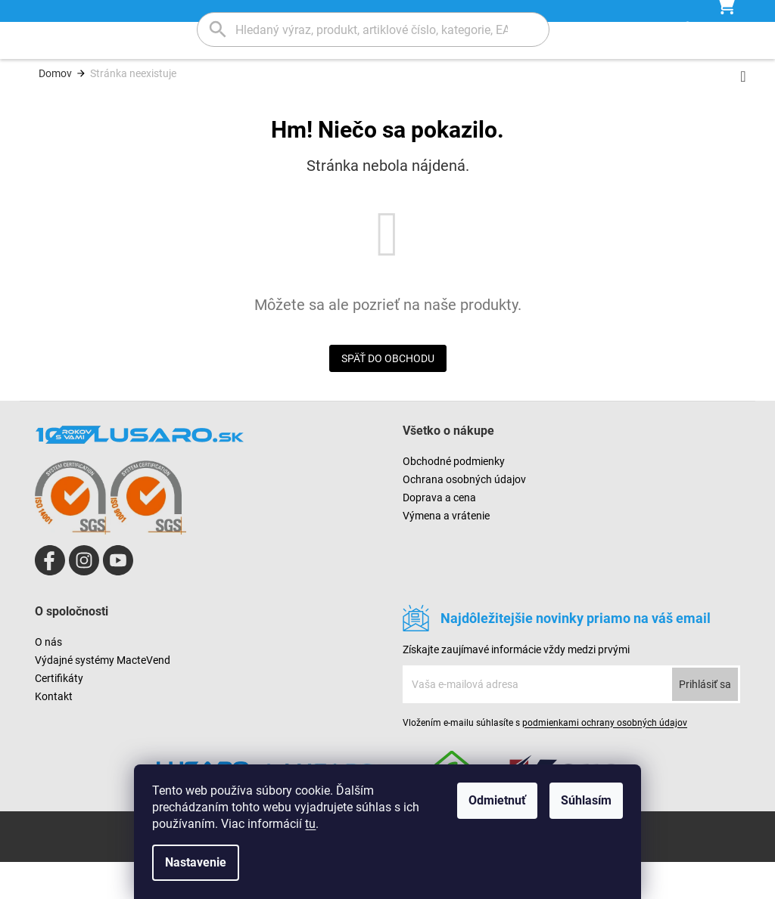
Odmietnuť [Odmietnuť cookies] (497, 800)
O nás (48, 679)
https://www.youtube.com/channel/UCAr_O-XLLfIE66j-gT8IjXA (118, 597)
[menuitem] (111, 78)
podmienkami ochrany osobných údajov (604, 760)
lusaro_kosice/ (84, 597)
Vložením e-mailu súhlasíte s (545, 760)
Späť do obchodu (387, 395)
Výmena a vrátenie (446, 552)
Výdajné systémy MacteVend (102, 697)
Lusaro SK (50, 597)
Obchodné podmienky (454, 498)
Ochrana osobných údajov (464, 516)
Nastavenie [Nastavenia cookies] (195, 862)
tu (310, 824)
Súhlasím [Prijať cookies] (586, 800)
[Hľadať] (373, 29)
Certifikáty (59, 715)
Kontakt (54, 733)
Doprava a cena (439, 534)
